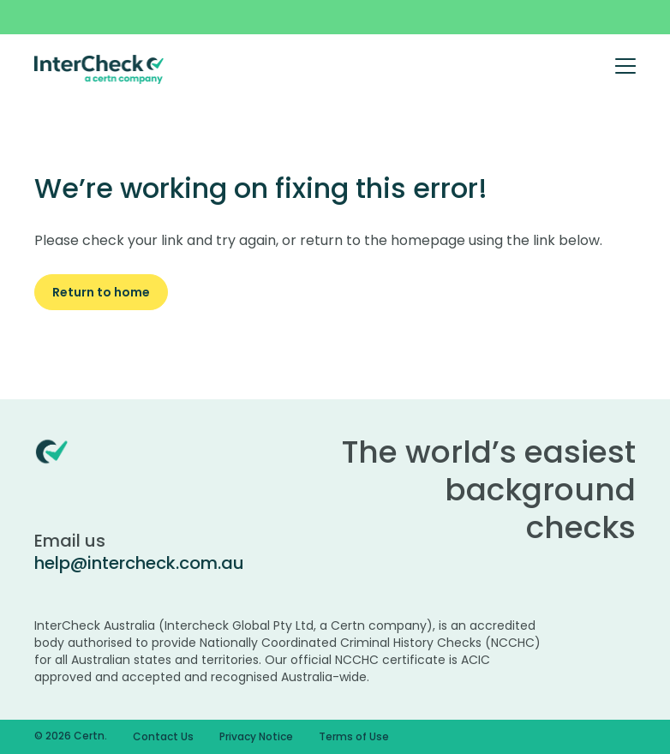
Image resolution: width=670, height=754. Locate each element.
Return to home (101, 292)
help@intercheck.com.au (139, 563)
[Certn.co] (99, 68)
